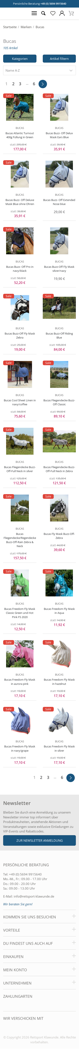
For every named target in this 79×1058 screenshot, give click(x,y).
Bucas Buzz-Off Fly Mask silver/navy (59, 269)
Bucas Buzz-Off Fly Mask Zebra (20, 336)
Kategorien (20, 58)
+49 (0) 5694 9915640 (53, 3)
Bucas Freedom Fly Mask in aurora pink (19, 682)
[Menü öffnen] (34, 13)
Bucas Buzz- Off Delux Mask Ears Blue (59, 135)
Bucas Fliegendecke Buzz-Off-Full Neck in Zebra (59, 469)
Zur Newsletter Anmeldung (39, 840)
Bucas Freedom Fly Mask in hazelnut (59, 682)
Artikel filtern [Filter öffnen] (59, 58)
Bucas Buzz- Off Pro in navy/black (19, 269)
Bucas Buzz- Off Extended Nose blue (59, 202)
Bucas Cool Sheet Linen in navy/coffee (20, 402)
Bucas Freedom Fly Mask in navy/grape (19, 748)
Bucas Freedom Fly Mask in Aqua (59, 611)
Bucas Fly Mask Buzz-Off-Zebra (59, 536)
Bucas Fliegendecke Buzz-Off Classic (59, 402)
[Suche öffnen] (43, 13)
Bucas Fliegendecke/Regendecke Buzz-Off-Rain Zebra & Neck (20, 540)
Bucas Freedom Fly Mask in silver (59, 748)
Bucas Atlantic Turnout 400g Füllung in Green (19, 135)
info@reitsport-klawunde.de (34, 896)
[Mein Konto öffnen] (62, 13)
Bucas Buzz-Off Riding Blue (59, 336)
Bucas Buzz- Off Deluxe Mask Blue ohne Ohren (19, 202)
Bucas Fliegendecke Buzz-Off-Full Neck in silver (20, 469)
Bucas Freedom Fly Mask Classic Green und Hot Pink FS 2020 (19, 613)
